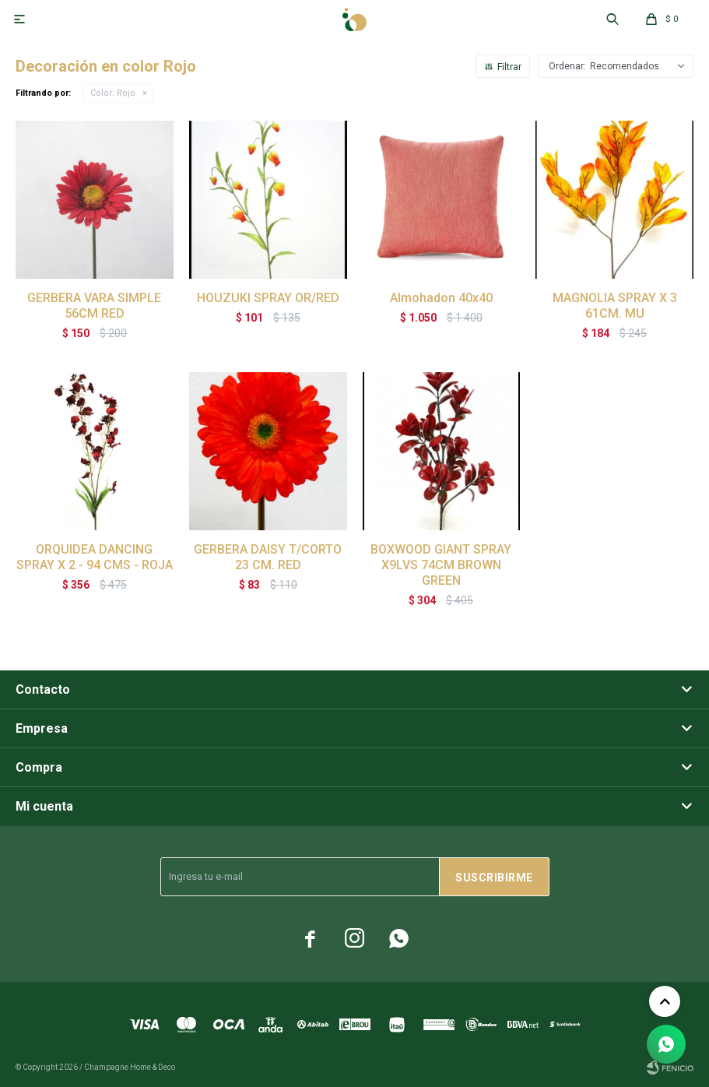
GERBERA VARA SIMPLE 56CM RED (94, 305)
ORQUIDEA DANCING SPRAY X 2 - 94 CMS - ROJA (94, 557)
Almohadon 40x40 (441, 297)
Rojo (112, 93)
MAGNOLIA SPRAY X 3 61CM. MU (615, 305)
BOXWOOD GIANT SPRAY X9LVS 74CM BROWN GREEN (440, 565)
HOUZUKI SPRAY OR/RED (268, 297)
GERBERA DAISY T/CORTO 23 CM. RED (268, 557)
